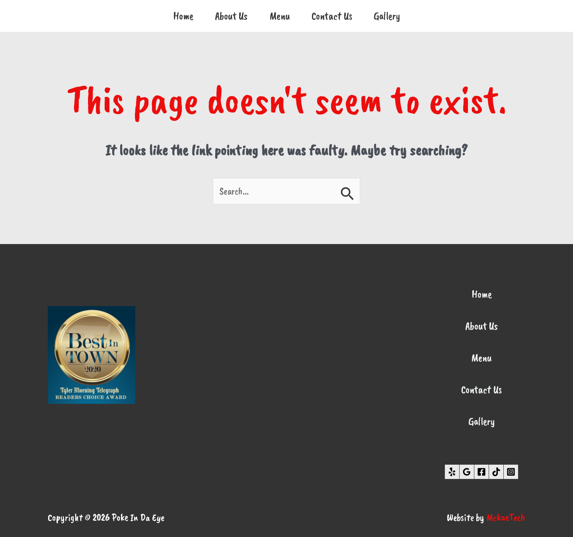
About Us (231, 16)
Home (183, 16)
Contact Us (332, 16)
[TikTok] (496, 472)
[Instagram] (511, 472)
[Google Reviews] (467, 472)
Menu (279, 16)
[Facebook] (481, 472)
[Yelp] (452, 472)
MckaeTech (505, 517)
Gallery (387, 16)
